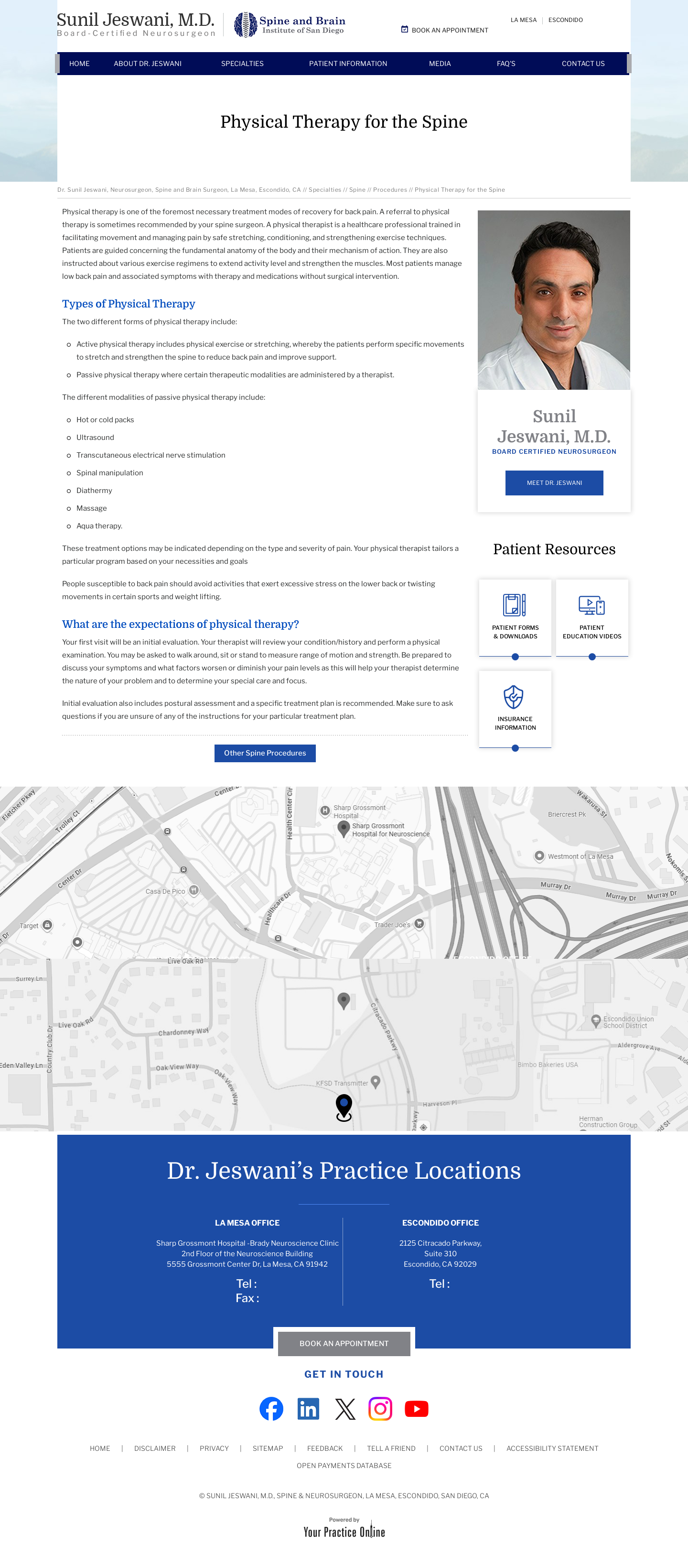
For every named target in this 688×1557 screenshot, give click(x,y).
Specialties (325, 189)
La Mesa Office (247, 1223)
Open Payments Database (344, 1465)
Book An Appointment (344, 1343)
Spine (357, 189)
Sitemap (268, 1448)
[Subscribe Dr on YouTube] (416, 1408)
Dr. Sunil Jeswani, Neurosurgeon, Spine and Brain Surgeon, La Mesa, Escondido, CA (179, 189)
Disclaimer (155, 1448)
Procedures (390, 189)
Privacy (214, 1448)
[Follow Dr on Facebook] (271, 1408)
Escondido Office (440, 1223)
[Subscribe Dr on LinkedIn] (307, 1408)
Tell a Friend (391, 1448)
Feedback (325, 1448)
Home (100, 1448)
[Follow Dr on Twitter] (344, 1408)
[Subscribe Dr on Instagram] (380, 1408)
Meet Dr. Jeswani (554, 482)
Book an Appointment (450, 30)
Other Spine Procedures (265, 753)
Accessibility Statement (552, 1448)
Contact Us (461, 1448)
